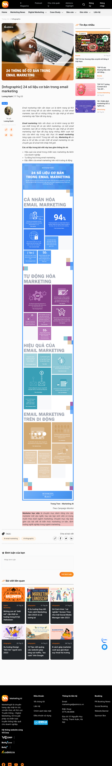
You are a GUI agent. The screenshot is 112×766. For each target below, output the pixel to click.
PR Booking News (102, 701)
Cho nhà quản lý (54, 4)
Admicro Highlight (69, 4)
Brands (77, 55)
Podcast (38, 3)
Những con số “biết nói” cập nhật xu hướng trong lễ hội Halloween (12, 615)
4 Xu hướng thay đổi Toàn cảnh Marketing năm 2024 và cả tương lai (37, 613)
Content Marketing (103, 93)
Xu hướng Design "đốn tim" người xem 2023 (12, 650)
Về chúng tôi (39, 701)
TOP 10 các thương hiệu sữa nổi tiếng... (103, 70)
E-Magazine (24, 4)
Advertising (101, 109)
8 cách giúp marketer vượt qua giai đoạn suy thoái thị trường (61, 650)
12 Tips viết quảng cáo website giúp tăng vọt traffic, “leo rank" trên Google (37, 651)
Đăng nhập (102, 4)
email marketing (11, 539)
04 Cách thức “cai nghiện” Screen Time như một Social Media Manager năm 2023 (62, 613)
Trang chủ (5, 19)
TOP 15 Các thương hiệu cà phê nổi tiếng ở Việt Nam (92, 60)
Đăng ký (91, 4)
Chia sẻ (4, 103)
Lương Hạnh (7, 96)
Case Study (56, 12)
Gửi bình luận (66, 574)
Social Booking (101, 706)
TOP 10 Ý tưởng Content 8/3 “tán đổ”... (103, 86)
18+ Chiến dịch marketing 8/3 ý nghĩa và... (103, 103)
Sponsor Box (100, 715)
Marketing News (17, 12)
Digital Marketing (37, 12)
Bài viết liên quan (13, 580)
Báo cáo (72, 12)
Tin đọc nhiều (85, 24)
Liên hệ (97, 12)
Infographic (16, 19)
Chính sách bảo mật (42, 711)
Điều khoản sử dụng (42, 715)
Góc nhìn (85, 12)
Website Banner (102, 711)
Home (4, 12)
